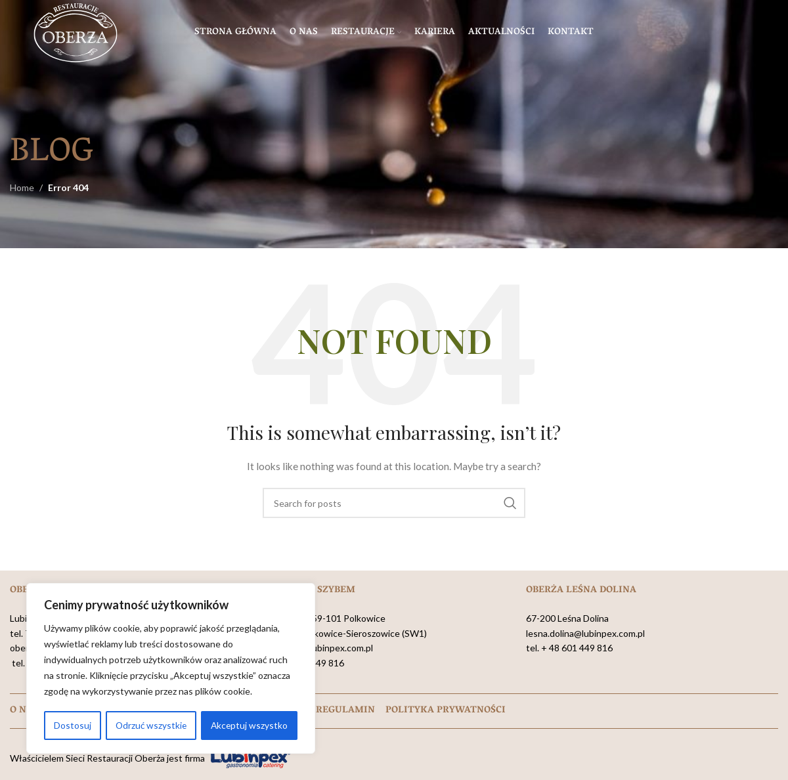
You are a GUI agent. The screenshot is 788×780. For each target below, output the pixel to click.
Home (22, 187)
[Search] (394, 503)
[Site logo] (75, 33)
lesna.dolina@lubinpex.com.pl (585, 633)
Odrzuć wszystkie (150, 725)
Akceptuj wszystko (249, 725)
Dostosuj (72, 725)
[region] (170, 669)
